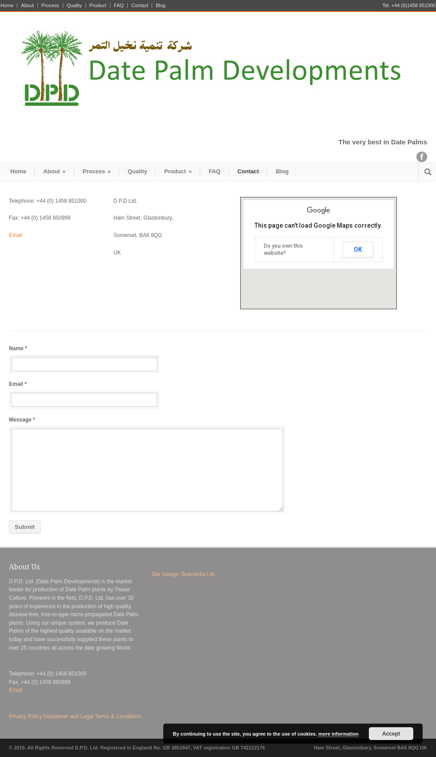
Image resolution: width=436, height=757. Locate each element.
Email (15, 235)
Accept (391, 734)
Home (6, 5)
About (27, 5)
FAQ (119, 5)
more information (338, 734)
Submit (25, 527)
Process (50, 5)
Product (97, 5)
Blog (161, 5)
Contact (139, 5)
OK (358, 249)
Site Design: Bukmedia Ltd (182, 574)
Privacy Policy (25, 716)
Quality (74, 5)
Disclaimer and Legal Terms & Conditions (92, 716)
